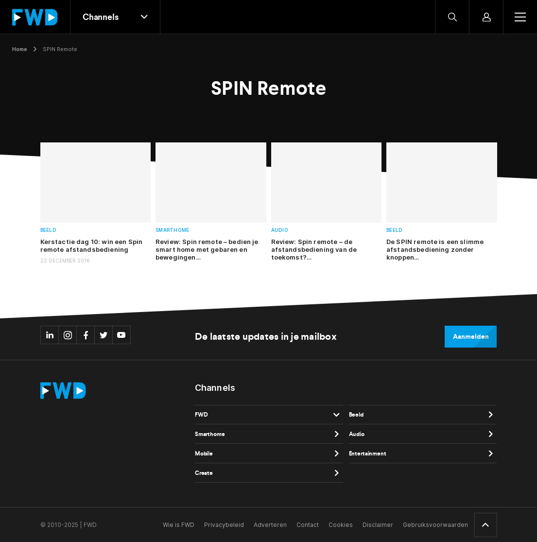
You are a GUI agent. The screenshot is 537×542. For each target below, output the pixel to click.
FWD (201, 415)
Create (204, 473)
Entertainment (367, 453)
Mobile (204, 453)
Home (19, 49)
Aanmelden (470, 336)
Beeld (48, 230)
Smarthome (172, 230)
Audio (279, 230)
